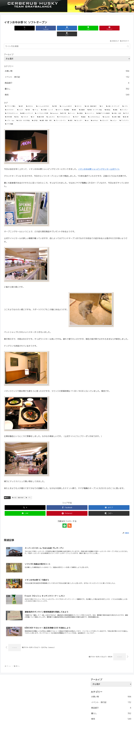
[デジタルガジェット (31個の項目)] (64, 111)
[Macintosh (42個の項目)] (54, 107)
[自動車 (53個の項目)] (82, 104)
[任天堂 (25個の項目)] (34, 114)
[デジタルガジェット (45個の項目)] (11, 107)
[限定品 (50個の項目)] (108, 104)
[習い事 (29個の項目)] (126, 111)
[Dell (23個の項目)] (87, 114)
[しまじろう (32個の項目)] (51, 111)
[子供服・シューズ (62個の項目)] (47, 104)
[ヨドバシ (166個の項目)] (78, 100)
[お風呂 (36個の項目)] (80, 107)
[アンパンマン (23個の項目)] (124, 114)
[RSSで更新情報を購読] (69, 520)
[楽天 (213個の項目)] (21, 100)
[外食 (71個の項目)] (28, 104)
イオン (28, 492)
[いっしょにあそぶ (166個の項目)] (66, 100)
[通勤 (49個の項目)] (115, 104)
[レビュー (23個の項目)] (114, 114)
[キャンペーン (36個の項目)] (89, 107)
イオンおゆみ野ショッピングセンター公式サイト (99, 163)
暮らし (7, 492)
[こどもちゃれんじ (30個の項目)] (94, 111)
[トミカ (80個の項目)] (20, 104)
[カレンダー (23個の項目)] (79, 114)
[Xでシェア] (14, 28)
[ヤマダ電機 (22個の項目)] (67, 118)
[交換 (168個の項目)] (55, 100)
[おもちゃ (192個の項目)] (30, 100)
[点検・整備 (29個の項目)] (116, 111)
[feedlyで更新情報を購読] (65, 520)
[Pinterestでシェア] (99, 28)
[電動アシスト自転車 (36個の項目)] (103, 107)
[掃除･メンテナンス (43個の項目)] (27, 107)
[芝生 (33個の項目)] (17, 111)
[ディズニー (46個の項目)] (124, 104)
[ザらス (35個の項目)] (126, 107)
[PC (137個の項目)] (102, 100)
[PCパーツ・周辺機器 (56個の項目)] (63, 104)
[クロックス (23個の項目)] (104, 114)
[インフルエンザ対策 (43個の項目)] (41, 107)
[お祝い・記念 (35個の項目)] (116, 107)
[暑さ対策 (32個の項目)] (40, 111)
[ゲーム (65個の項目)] (36, 104)
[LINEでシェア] (77, 28)
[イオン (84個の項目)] (126, 100)
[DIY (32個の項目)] (33, 111)
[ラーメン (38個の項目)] (71, 107)
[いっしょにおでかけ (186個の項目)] (43, 100)
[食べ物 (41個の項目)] (63, 107)
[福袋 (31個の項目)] (83, 111)
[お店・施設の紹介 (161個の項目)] (91, 100)
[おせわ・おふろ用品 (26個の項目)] (23, 114)
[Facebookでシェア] (35, 28)
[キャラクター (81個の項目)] (10, 104)
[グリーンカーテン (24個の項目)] (60, 114)
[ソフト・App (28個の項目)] (9, 114)
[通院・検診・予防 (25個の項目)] (46, 114)
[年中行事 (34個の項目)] (8, 111)
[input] (67, 40)
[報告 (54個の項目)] (74, 104)
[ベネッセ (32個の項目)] (25, 111)
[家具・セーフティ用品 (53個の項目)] (95, 104)
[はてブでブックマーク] (56, 28)
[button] (120, 28)
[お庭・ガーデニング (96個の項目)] (113, 100)
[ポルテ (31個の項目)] (76, 111)
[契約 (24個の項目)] (70, 114)
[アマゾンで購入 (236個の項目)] (11, 100)
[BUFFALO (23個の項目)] (94, 114)
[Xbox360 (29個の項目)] (106, 111)
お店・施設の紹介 (18, 492)
